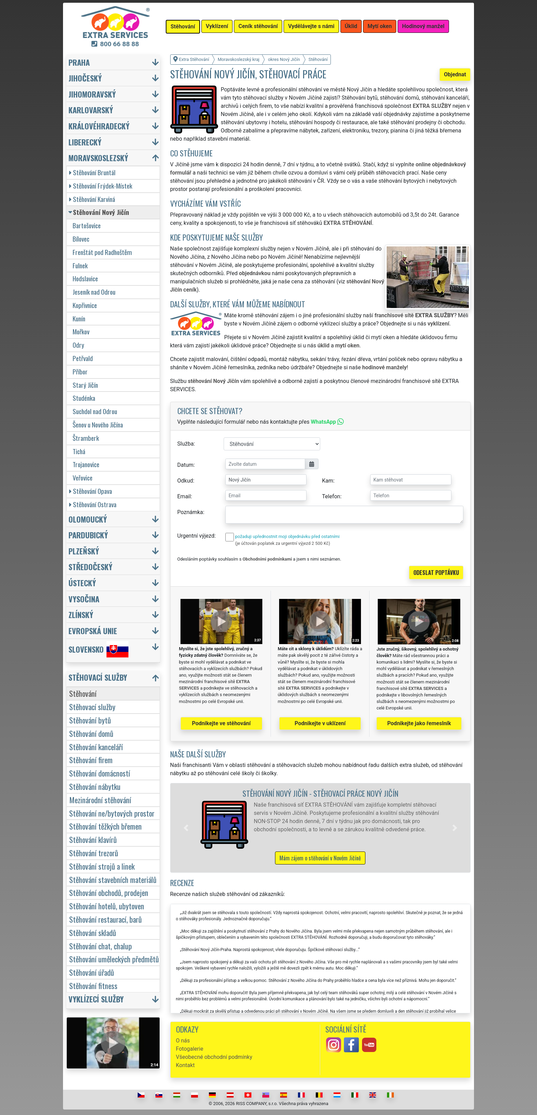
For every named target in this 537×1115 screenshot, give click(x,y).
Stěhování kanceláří (96, 746)
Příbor (80, 371)
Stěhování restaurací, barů (105, 919)
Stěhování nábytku (95, 786)
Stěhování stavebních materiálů (113, 879)
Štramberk (86, 438)
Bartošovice (87, 225)
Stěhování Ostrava (92, 504)
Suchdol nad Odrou (95, 411)
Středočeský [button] (90, 566)
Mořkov (81, 331)
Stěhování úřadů (91, 972)
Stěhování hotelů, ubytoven (106, 905)
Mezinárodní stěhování (100, 799)
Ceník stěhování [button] (258, 26)
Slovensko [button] (98, 649)
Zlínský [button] (80, 614)
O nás (183, 1040)
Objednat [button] (455, 74)
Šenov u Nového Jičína (98, 425)
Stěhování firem (91, 759)
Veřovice (82, 478)
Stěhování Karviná (92, 199)
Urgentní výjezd (195, 536)
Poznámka (190, 512)
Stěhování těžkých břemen (105, 826)
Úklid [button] (351, 26)
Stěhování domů (91, 733)
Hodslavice (85, 278)
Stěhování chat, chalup (100, 945)
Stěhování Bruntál (92, 172)
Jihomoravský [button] (92, 94)
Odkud (185, 480)
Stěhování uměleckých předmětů (114, 958)
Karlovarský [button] (90, 109)
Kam (327, 480)
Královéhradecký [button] (98, 125)
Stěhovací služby (92, 706)
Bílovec (81, 239)
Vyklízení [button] (217, 26)
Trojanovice (86, 464)
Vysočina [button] (83, 598)
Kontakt (185, 1065)
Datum (185, 465)
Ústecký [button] (82, 582)
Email (184, 496)
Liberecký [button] (84, 142)
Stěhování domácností (99, 773)
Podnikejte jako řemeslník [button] (419, 723)
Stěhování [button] (183, 26)
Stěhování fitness (93, 985)
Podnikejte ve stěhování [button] (221, 723)
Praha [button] (79, 62)
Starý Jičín (85, 385)
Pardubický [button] (88, 534)
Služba (185, 443)
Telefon (331, 496)
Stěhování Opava (90, 491)
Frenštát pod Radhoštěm (102, 252)
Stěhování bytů (90, 720)
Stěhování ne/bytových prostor (111, 813)
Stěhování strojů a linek (102, 866)
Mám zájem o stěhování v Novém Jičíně (320, 858)
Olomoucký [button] (87, 519)
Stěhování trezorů (93, 852)
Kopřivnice (85, 305)
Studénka (84, 398)
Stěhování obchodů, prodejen (108, 892)
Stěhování (83, 693)
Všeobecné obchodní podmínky (214, 1057)
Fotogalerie (189, 1049)
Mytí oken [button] (379, 26)
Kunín (79, 318)
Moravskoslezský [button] (98, 157)
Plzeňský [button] (83, 550)
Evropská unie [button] (92, 630)
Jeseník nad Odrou (94, 292)
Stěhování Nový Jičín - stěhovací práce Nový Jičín (320, 793)
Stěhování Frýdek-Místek (100, 186)
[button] (186, 827)
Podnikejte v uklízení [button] (320, 723)
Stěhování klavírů (93, 839)
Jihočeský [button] (85, 78)
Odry (78, 345)
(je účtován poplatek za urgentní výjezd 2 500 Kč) (282, 543)
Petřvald (83, 358)
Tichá (79, 451)
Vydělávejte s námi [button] (311, 26)
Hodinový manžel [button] (423, 26)
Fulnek (80, 265)
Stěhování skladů (92, 932)
